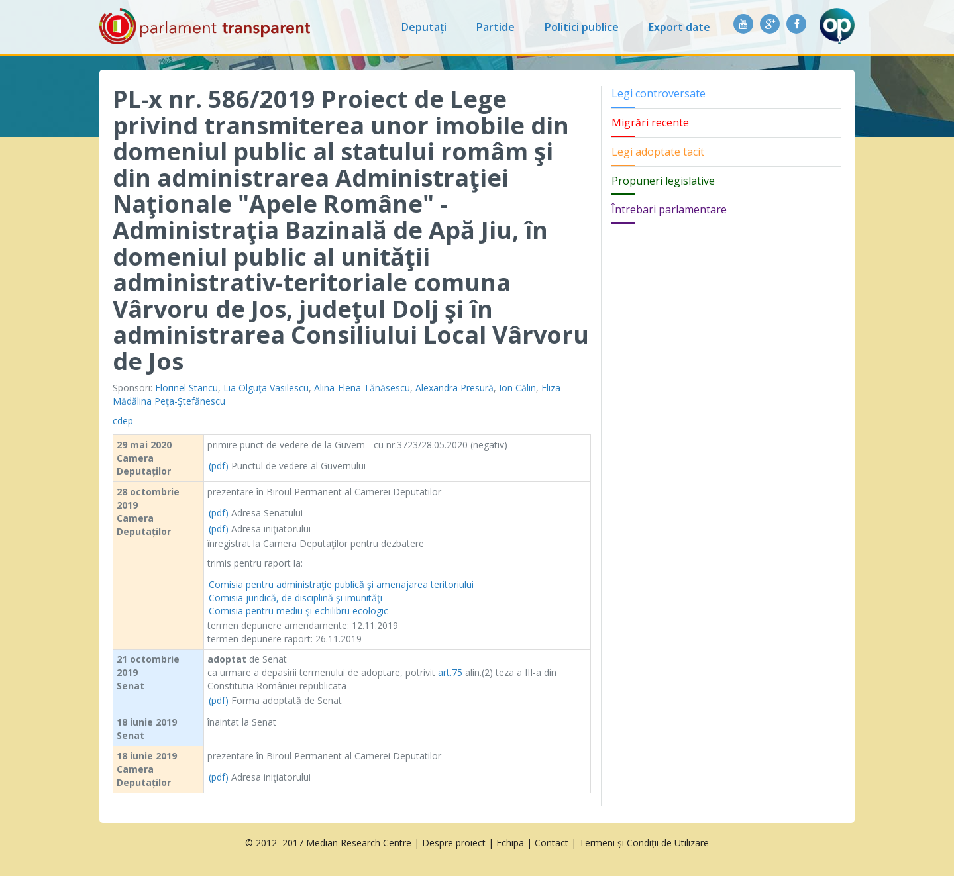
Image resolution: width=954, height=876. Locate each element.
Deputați (424, 27)
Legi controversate (658, 93)
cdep (123, 420)
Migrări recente (650, 122)
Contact (551, 842)
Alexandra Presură (454, 387)
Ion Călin (517, 387)
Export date (679, 27)
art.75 (450, 672)
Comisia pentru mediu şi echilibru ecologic (298, 611)
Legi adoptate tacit (657, 151)
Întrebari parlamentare (669, 209)
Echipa (510, 842)
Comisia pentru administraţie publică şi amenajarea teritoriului (341, 584)
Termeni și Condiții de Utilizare (644, 842)
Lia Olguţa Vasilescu (266, 387)
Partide (495, 27)
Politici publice (582, 27)
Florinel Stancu (186, 387)
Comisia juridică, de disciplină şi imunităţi (295, 597)
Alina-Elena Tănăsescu (362, 387)
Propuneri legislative (663, 180)
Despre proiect (454, 842)
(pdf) (219, 466)
